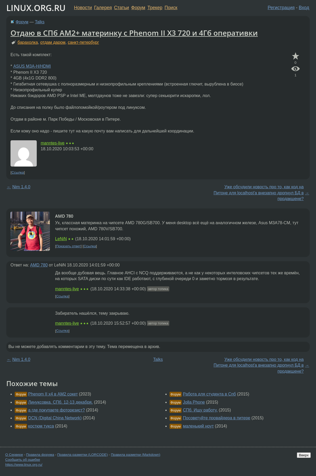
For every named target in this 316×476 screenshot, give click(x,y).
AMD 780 (39, 265)
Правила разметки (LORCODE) (82, 455)
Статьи (121, 7)
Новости (83, 7)
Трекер (155, 7)
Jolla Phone (194, 402)
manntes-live (53, 143)
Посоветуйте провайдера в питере (216, 418)
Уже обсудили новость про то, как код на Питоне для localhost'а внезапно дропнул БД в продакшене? (259, 193)
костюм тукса (41, 426)
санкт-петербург (83, 42)
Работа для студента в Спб (209, 394)
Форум (138, 7)
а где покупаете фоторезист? (56, 410)
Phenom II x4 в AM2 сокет (53, 394)
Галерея (103, 7)
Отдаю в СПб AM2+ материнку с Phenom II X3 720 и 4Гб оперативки (134, 33)
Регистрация (281, 7)
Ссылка (18, 172)
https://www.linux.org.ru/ (23, 465)
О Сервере (14, 455)
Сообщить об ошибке (22, 460)
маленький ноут (198, 426)
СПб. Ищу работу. (200, 410)
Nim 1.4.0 (21, 187)
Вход (304, 7)
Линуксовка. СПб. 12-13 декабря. (60, 402)
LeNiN (61, 239)
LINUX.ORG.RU (36, 7)
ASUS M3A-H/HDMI (32, 66)
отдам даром (52, 42)
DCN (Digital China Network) (55, 418)
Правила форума (40, 455)
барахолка (28, 42)
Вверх (304, 455)
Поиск (171, 7)
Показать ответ (68, 246)
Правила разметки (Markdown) (135, 455)
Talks (39, 22)
